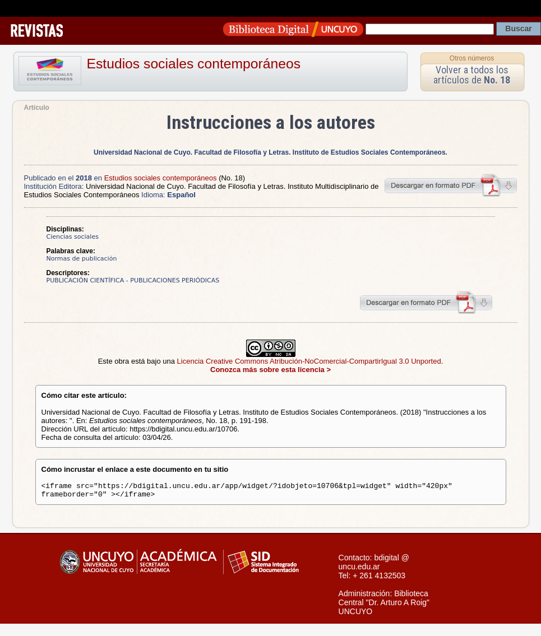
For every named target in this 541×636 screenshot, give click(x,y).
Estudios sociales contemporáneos (194, 63)
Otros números (472, 58)
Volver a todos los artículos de (471, 75)
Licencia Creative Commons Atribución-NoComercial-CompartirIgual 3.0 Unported (309, 361)
